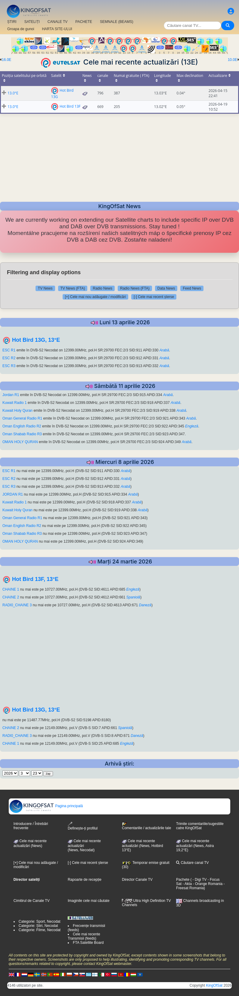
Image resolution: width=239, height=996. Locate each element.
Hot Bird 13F (70, 106)
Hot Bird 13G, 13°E (36, 340)
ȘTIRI (12, 22)
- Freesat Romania (200, 886)
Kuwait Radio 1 (14, 403)
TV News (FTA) (73, 288)
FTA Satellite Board (88, 942)
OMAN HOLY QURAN (20, 442)
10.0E (232, 60)
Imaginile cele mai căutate (89, 901)
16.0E (6, 60)
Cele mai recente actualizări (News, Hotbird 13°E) (142, 845)
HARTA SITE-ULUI (57, 29)
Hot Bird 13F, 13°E (35, 579)
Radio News (102, 288)
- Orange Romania (207, 884)
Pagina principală (46, 806)
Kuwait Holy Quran (17, 410)
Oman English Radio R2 (21, 426)
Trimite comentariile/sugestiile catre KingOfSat (200, 826)
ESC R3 (8, 366)
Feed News (192, 288)
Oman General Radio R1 (22, 418)
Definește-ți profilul (83, 826)
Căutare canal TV (192, 863)
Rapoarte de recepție (84, 879)
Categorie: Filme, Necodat (40, 930)
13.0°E (13, 93)
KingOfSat (214, 985)
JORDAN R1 (12, 494)
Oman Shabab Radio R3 (22, 434)
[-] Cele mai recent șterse (154, 297)
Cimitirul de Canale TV (32, 901)
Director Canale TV (137, 879)
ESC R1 (8, 350)
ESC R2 (8, 358)
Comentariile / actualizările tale (146, 826)
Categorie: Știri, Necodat (38, 926)
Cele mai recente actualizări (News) (30, 843)
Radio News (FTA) (135, 288)
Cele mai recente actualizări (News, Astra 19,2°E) (195, 845)
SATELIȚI (32, 22)
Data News (166, 288)
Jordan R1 (10, 395)
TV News (45, 288)
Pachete (182, 879)
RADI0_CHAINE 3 (17, 605)
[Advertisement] (119, 156)
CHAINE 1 (10, 589)
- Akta (187, 884)
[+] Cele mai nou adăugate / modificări (95, 297)
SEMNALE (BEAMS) (116, 22)
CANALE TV (57, 22)
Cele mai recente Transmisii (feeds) (84, 936)
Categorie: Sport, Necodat (40, 921)
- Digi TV (199, 879)
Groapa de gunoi (20, 29)
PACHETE (83, 22)
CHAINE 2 (11, 597)
